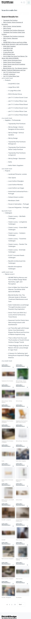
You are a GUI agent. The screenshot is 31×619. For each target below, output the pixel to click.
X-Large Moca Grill (8, 52)
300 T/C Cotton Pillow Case (11, 76)
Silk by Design (7, 28)
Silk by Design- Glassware (10, 38)
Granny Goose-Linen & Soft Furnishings (14, 64)
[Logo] (11, 2)
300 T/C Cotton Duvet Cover (11, 72)
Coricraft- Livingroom (9, 74)
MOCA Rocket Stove (9, 54)
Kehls (4, 40)
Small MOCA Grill (8, 48)
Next (20, 604)
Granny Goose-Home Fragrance (12, 62)
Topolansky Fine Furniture (10, 20)
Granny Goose (7, 66)
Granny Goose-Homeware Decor (12, 60)
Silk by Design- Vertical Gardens (12, 26)
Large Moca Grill (7, 50)
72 (15, 604)
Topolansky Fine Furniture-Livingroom (13, 36)
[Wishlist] (24, 2)
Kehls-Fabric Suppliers (9, 46)
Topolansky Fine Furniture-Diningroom (13, 30)
